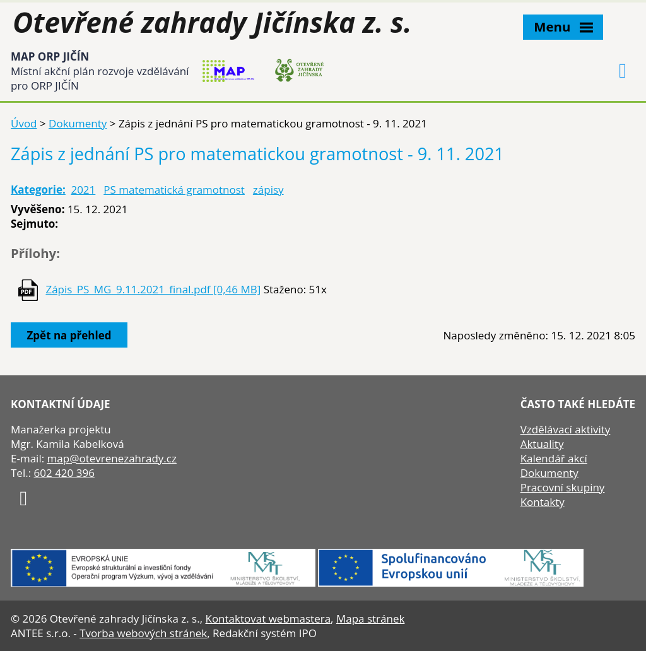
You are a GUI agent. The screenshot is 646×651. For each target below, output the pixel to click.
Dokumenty (78, 123)
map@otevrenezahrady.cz (112, 458)
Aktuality (542, 444)
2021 (83, 189)
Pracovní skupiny (562, 487)
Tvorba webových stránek (143, 633)
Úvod (24, 123)
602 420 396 (64, 473)
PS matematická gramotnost (174, 189)
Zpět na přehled (69, 335)
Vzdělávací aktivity (565, 429)
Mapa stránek (370, 618)
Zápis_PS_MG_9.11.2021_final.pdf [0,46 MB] (153, 289)
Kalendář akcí (553, 458)
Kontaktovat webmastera (268, 618)
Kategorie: (38, 189)
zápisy (268, 189)
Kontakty (542, 502)
